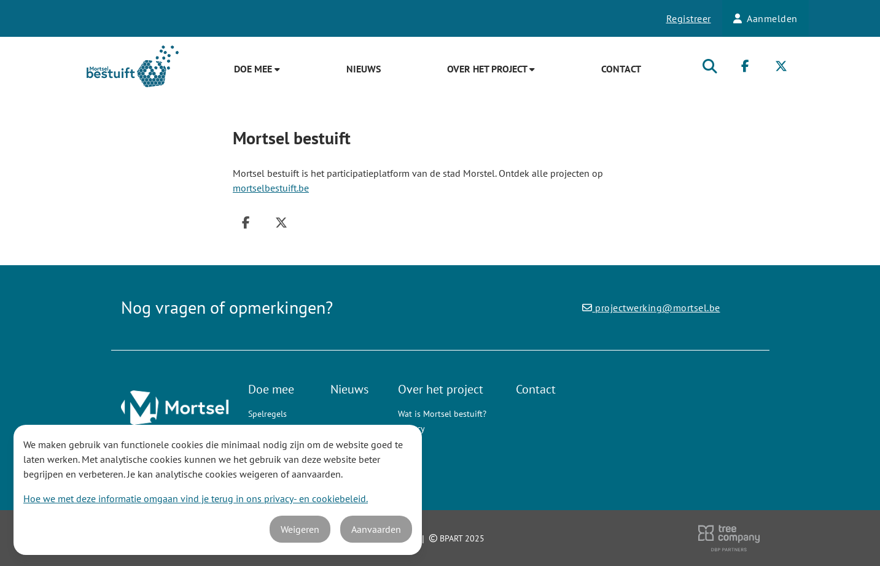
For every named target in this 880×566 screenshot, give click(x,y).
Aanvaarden (376, 529)
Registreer (688, 18)
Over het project (491, 69)
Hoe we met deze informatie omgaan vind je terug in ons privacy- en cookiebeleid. (195, 498)
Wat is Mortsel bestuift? (442, 413)
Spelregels (267, 413)
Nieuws (363, 69)
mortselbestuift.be (271, 188)
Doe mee (257, 69)
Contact (621, 69)
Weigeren (300, 529)
